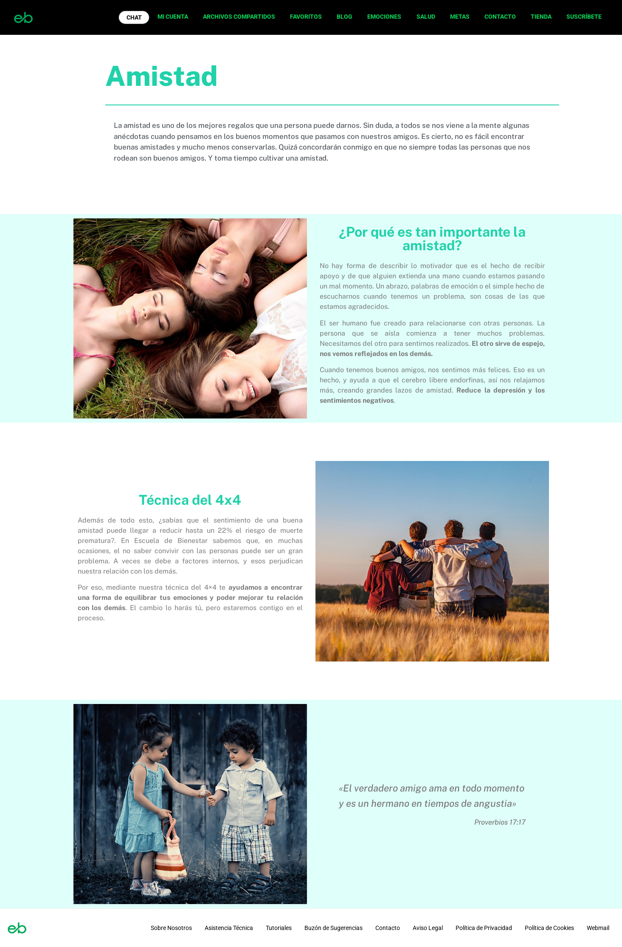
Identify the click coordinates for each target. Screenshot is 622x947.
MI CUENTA (173, 16)
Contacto (387, 927)
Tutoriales (279, 927)
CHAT (134, 17)
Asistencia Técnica (229, 927)
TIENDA (541, 16)
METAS (460, 16)
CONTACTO (500, 16)
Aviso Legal (428, 927)
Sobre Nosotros (171, 927)
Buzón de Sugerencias (333, 927)
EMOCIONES (384, 16)
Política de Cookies (549, 927)
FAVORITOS (306, 16)
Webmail (598, 927)
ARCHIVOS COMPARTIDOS (239, 16)
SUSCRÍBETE (584, 16)
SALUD (426, 16)
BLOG (344, 16)
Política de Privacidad (484, 927)
